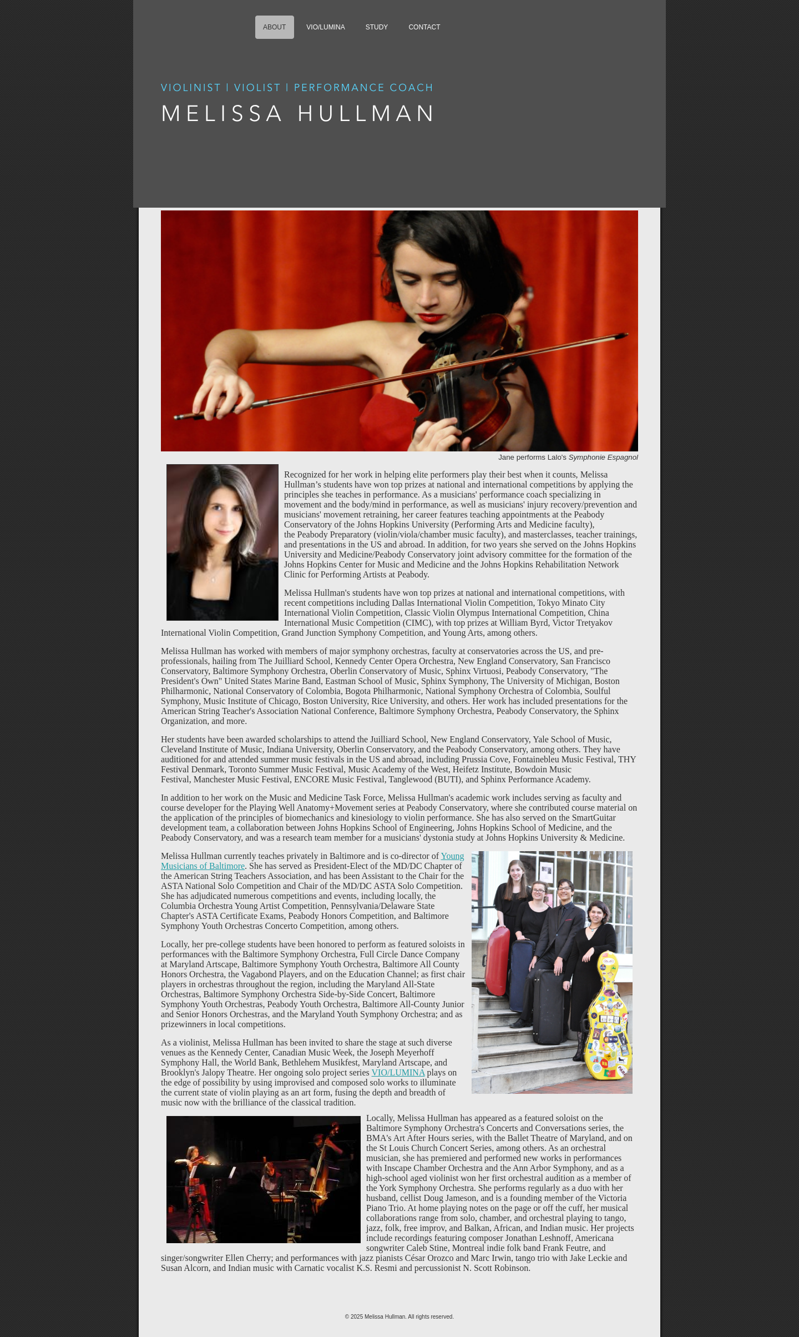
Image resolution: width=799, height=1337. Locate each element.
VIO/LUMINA (398, 1072)
